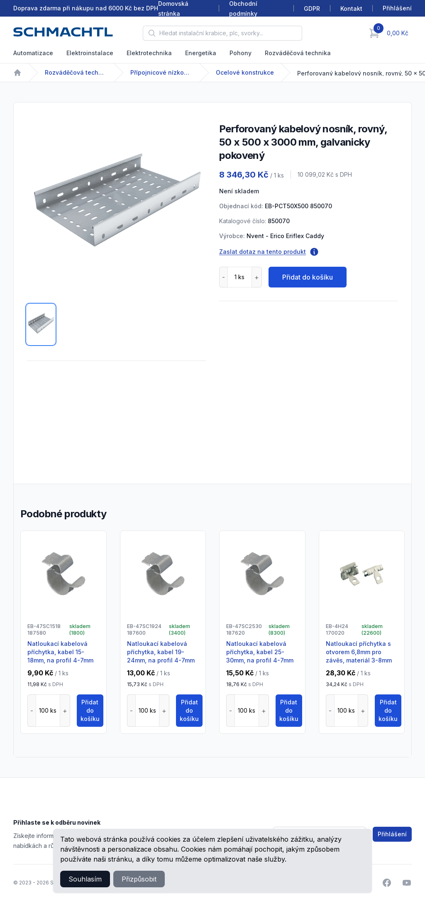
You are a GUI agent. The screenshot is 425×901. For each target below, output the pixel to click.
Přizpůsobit (139, 879)
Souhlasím (85, 879)
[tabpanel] (116, 205)
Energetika (200, 52)
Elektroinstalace (89, 52)
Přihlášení (392, 834)
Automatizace (33, 52)
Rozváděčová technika (298, 52)
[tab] (41, 324)
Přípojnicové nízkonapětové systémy (161, 72)
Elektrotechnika (149, 52)
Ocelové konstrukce (245, 72)
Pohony (241, 52)
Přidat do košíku (307, 277)
